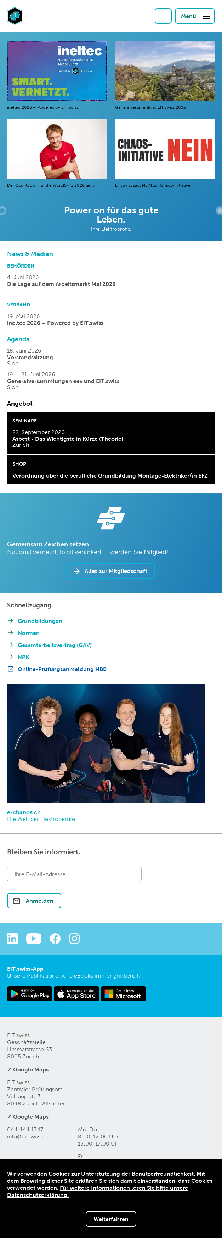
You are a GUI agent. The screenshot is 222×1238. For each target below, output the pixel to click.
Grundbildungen (40, 621)
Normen (29, 633)
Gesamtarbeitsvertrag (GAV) (55, 645)
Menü (195, 16)
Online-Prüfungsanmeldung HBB (62, 669)
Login (163, 16)
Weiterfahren (111, 1219)
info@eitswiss (25, 1136)
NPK (23, 657)
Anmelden (38, 900)
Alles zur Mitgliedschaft (116, 571)
